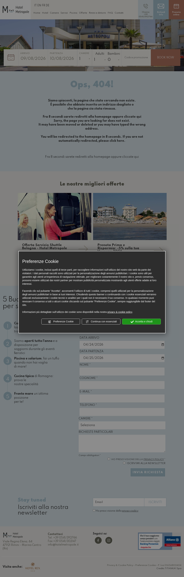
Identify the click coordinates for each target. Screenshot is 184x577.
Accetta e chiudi (142, 321)
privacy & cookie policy (119, 312)
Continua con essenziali (101, 321)
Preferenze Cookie (61, 321)
